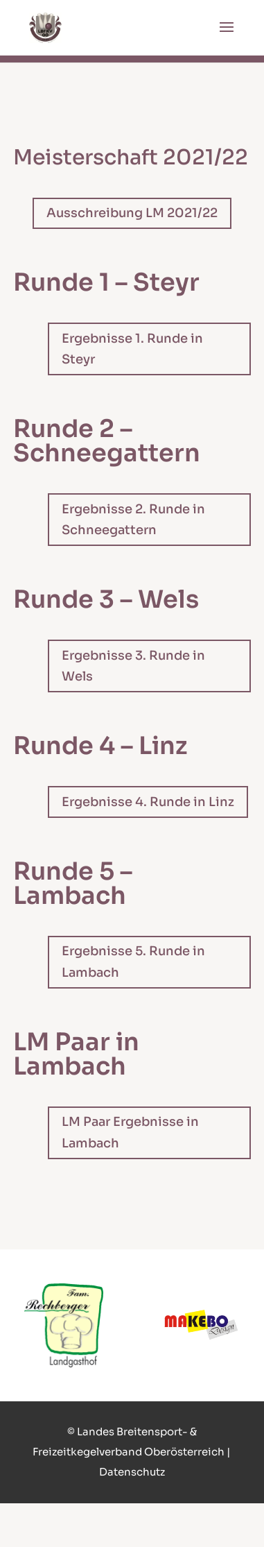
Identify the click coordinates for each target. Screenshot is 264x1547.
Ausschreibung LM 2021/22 (132, 213)
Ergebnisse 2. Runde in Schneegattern (133, 520)
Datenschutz (132, 1471)
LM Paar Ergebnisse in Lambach (130, 1132)
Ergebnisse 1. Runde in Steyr (132, 349)
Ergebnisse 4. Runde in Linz (148, 802)
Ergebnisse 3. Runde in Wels (133, 666)
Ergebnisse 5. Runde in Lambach (133, 961)
